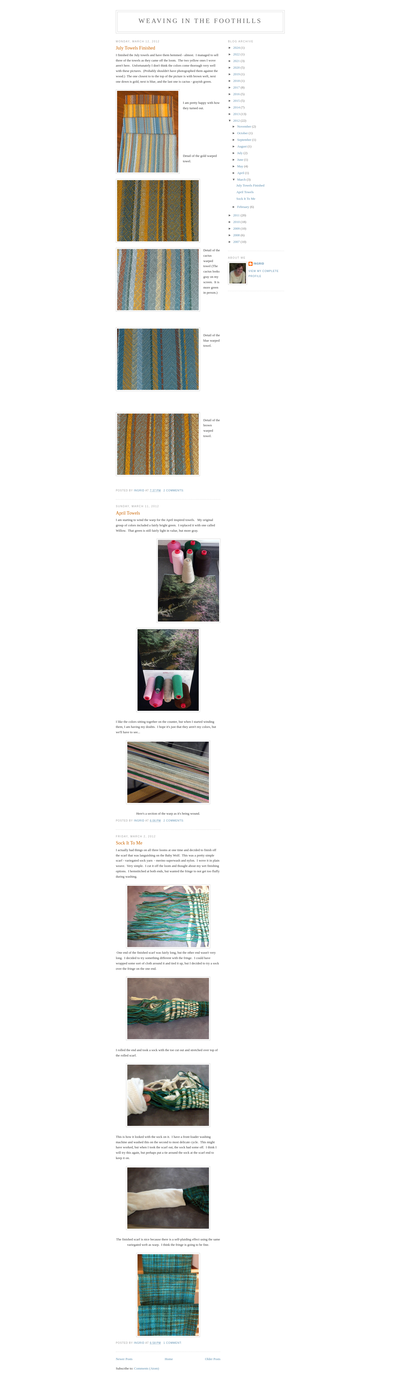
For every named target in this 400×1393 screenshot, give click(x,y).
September (244, 140)
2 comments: (174, 490)
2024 (237, 47)
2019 (237, 74)
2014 (237, 107)
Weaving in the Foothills (200, 20)
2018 (237, 81)
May (240, 166)
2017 (237, 87)
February (243, 207)
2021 (237, 61)
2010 (237, 222)
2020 (237, 67)
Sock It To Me (129, 842)
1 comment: (173, 1342)
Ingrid (259, 263)
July (240, 153)
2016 (237, 94)
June (240, 159)
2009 (237, 228)
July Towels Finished (135, 48)
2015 (237, 101)
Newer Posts (124, 1359)
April (241, 173)
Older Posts (212, 1359)
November (244, 126)
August (242, 146)
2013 (237, 114)
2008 (237, 235)
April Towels (128, 513)
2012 (237, 120)
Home (169, 1359)
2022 (237, 54)
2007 (237, 242)
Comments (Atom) (146, 1368)
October (243, 133)
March (242, 179)
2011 (237, 215)
